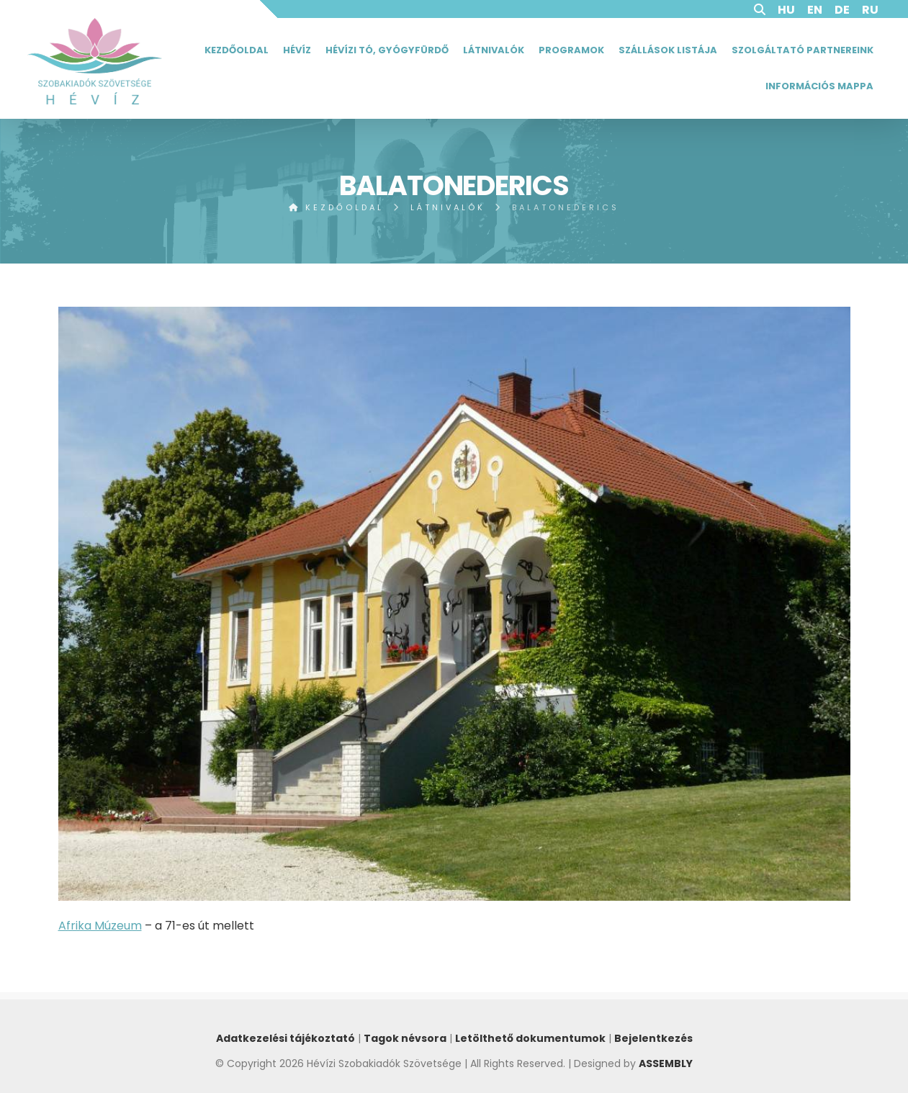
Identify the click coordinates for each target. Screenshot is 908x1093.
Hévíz (297, 50)
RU (870, 9)
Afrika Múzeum (100, 925)
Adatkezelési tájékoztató (285, 1038)
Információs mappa (819, 86)
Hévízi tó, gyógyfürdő (387, 50)
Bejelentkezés (653, 1038)
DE (842, 9)
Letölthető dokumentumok (530, 1038)
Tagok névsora (405, 1038)
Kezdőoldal (236, 50)
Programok (571, 50)
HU (786, 9)
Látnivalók (493, 50)
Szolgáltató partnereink (802, 50)
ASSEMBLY (666, 1063)
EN (814, 9)
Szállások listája (668, 50)
